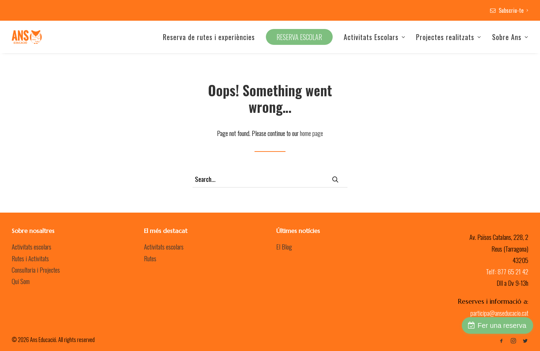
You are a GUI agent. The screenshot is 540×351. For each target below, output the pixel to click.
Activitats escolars (31, 246)
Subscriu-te (513, 10)
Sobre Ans (510, 37)
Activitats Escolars (374, 37)
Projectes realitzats (448, 37)
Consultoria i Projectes (36, 269)
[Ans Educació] (27, 37)
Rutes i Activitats (30, 258)
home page (311, 133)
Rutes (150, 258)
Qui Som (21, 281)
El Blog (284, 246)
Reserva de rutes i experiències (209, 37)
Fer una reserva (502, 325)
